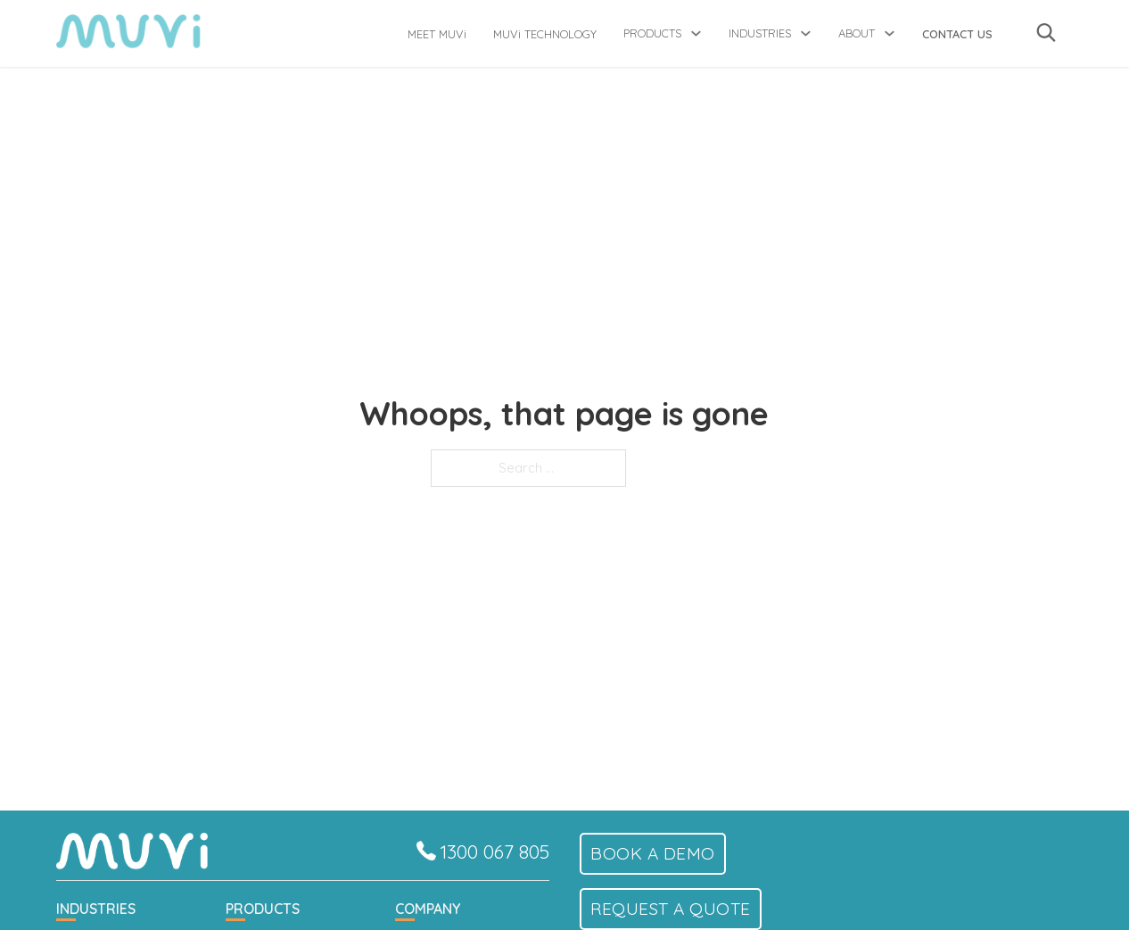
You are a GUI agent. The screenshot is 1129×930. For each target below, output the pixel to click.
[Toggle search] (1046, 32)
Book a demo (652, 853)
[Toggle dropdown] (696, 33)
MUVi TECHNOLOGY (545, 34)
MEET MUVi (437, 34)
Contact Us (957, 34)
